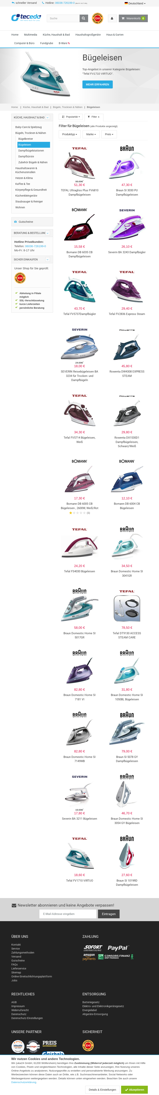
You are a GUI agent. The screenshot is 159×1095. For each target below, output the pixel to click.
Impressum (18, 1006)
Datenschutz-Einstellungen (27, 1018)
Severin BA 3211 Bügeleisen (79, 818)
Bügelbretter (25, 138)
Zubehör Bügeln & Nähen (33, 162)
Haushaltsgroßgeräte (88, 34)
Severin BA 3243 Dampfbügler (127, 252)
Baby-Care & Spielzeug (28, 127)
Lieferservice (18, 968)
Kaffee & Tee (22, 183)
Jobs (14, 980)
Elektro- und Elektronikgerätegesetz (103, 1006)
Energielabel (89, 1010)
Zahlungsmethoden (22, 952)
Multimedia (30, 34)
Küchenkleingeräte (26, 195)
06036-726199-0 (65, 2)
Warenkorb (133, 18)
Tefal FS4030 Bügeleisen (79, 571)
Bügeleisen (24, 144)
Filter (94, 116)
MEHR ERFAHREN (97, 84)
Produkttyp (69, 134)
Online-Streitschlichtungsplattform (31, 976)
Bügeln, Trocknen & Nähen (30, 132)
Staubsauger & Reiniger (29, 201)
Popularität (71, 116)
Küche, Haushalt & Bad (56, 34)
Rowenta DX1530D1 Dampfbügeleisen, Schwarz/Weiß (126, 442)
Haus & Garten (115, 34)
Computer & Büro (24, 43)
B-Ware (64, 43)
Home (14, 34)
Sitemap (16, 972)
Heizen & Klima (24, 178)
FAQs (14, 964)
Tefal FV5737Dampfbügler (79, 314)
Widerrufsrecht (20, 1010)
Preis (109, 134)
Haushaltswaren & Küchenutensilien (26, 170)
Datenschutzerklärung (23, 1082)
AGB (14, 1002)
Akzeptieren (134, 1090)
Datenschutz (18, 1014)
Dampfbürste (26, 156)
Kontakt (16, 944)
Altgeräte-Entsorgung (95, 1014)
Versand (16, 956)
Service (15, 948)
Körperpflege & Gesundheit (31, 189)
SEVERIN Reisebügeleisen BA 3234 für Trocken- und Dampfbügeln (79, 376)
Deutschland (135, 3)
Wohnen (20, 207)
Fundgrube (46, 43)
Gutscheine (23, 221)
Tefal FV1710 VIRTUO (79, 880)
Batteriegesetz (90, 1002)
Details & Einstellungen (102, 1089)
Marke (91, 134)
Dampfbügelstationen (31, 150)
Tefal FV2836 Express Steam (127, 314)
